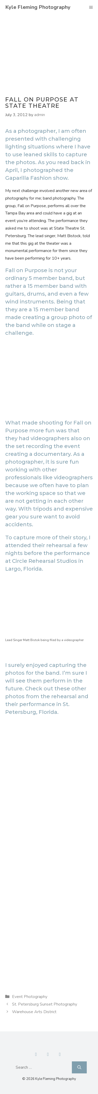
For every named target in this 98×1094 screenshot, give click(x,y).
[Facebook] (36, 1055)
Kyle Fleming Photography (38, 7)
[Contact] (48, 1055)
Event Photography (29, 997)
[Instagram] (60, 1055)
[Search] (79, 1067)
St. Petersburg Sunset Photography (44, 1004)
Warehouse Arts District (34, 1012)
